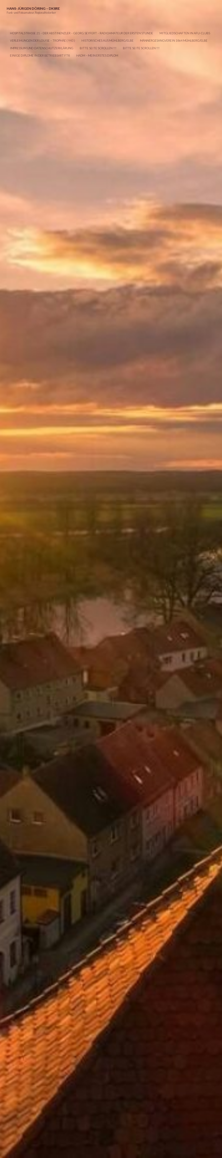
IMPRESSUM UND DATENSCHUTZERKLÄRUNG (41, 48)
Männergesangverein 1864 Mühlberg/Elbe (173, 40)
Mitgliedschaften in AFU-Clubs (185, 33)
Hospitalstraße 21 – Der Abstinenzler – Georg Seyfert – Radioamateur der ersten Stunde (81, 33)
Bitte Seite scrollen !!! (98, 48)
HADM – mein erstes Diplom (97, 55)
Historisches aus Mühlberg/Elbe (108, 40)
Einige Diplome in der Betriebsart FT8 (40, 55)
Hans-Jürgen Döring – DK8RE (33, 8)
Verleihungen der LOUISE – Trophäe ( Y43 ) (42, 40)
